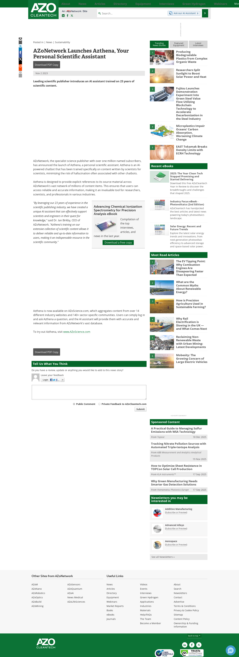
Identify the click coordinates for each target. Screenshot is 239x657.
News (49, 42)
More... (204, 3)
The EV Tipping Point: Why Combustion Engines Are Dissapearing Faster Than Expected (191, 256)
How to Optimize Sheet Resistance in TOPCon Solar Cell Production (174, 454)
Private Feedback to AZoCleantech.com (124, 404)
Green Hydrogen (149, 582)
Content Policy (182, 604)
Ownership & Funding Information (186, 610)
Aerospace (171, 526)
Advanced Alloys (174, 510)
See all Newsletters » (163, 542)
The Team (145, 604)
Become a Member (150, 608)
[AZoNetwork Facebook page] (67, 16)
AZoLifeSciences (76, 586)
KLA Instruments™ (166, 460)
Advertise (179, 586)
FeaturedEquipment (178, 44)
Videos (143, 569)
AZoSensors (73, 569)
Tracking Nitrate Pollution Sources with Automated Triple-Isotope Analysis (176, 432)
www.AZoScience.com (76, 331)
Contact (178, 582)
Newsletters (180, 578)
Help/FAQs (146, 599)
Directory (112, 578)
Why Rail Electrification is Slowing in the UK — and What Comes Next (191, 309)
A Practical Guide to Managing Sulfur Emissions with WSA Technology (174, 418)
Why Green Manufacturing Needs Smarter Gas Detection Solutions (177, 468)
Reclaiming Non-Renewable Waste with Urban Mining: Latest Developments (190, 329)
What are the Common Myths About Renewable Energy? (191, 273)
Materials (145, 595)
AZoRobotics (38, 578)
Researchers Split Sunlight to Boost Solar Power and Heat (190, 72)
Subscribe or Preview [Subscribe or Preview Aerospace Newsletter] (176, 529)
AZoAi (70, 578)
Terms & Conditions (185, 591)
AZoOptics (37, 582)
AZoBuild (36, 586)
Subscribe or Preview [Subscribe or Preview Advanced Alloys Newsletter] (176, 513)
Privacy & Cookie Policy (186, 595)
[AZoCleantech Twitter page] (72, 16)
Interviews (146, 578)
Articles (111, 574)
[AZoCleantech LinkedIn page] (63, 16)
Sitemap (178, 599)
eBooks (110, 599)
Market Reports (115, 591)
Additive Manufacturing (178, 494)
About (177, 569)
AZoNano (37, 574)
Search (177, 574)
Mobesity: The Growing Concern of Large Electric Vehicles (191, 346)
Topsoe (160, 424)
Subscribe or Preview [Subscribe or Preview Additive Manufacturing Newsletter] (176, 497)
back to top (194, 621)
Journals (111, 604)
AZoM (35, 569)
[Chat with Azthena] (231, 650)
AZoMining (37, 591)
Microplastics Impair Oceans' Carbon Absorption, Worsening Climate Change (190, 123)
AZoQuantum (74, 574)
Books (110, 595)
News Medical (75, 582)
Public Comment (85, 404)
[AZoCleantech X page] (198, 630)
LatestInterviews (198, 44)
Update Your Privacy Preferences (57, 652)
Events (143, 574)
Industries (145, 591)
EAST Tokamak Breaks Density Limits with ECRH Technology (189, 140)
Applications (147, 586)
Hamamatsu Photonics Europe (173, 475)
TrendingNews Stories (159, 44)
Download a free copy (118, 242)
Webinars (112, 586)
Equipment (113, 582)
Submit (140, 409)
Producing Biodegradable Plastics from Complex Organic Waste (190, 56)
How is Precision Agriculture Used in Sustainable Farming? (189, 291)
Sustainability (62, 42)
